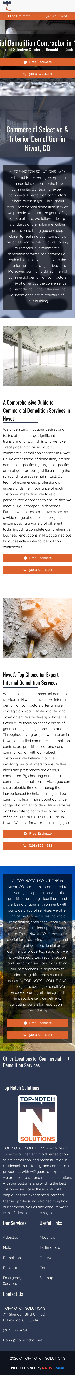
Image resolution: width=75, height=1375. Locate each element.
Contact (46, 1267)
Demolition (12, 1257)
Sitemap (46, 1277)
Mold (7, 1247)
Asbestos (10, 1237)
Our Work (48, 1257)
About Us (47, 1237)
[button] (70, 6)
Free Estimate (19, 16)
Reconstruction (15, 1267)
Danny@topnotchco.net (22, 1340)
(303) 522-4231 (15, 1330)
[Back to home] (7, 6)
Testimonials (50, 1247)
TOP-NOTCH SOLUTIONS (24, 1308)
